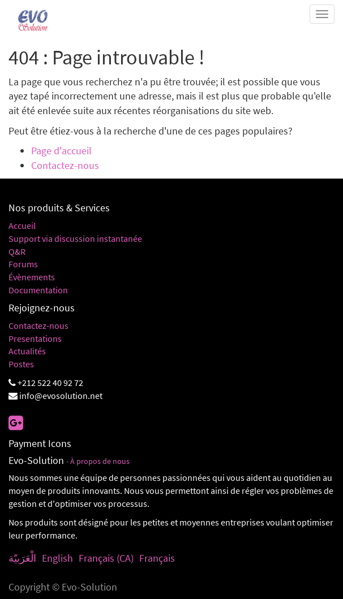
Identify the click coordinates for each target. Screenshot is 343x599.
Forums (23, 264)
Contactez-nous (65, 165)
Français (157, 558)
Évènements (31, 277)
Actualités (27, 351)
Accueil (22, 225)
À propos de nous (100, 461)
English (57, 558)
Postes (21, 364)
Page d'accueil (61, 150)
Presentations (35, 338)
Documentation (38, 290)
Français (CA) (106, 558)
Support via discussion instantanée (75, 238)
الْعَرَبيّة (22, 558)
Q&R (16, 251)
